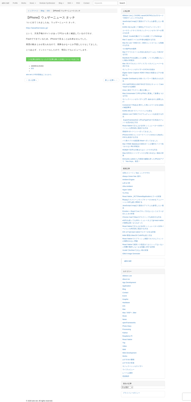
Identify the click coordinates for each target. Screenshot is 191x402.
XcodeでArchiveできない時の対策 (135, 250)
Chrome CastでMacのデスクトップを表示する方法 (141, 217)
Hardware (126, 303)
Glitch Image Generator (131, 254)
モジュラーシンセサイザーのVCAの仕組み (138, 69)
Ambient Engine (128, 180)
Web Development (129, 353)
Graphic (125, 299)
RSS (78, 3)
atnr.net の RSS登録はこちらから (39, 74)
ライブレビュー (128, 369)
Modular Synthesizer (47, 3)
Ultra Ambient (127, 186)
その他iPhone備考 (129, 49)
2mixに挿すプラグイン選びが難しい (136, 90)
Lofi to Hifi (126, 183)
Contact (86, 3)
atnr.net (5, 3)
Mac (124, 309)
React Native (127, 339)
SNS (70, 3)
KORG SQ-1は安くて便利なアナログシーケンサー (141, 27)
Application (126, 286)
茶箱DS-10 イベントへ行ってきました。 (137, 131)
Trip (123, 343)
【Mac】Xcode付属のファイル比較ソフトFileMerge (142, 36)
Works (23, 3)
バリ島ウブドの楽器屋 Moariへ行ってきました (140, 141)
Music (33, 3)
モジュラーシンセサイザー (132, 366)
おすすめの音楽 (128, 363)
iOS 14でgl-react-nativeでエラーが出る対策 (139, 232)
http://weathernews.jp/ (37, 28)
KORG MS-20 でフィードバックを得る (137, 111)
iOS (48, 11)
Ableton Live (127, 276)
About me (126, 279)
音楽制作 (125, 376)
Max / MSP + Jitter (129, 313)
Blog (61, 3)
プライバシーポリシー (131, 393)
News (124, 319)
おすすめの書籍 (128, 359)
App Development (129, 282)
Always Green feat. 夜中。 (132, 176)
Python (125, 333)
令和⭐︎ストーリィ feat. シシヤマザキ (136, 173)
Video (124, 346)
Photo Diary (126, 326)
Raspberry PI (127, 336)
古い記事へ (31, 80)
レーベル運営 (127, 373)
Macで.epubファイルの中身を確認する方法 (138, 40)
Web (124, 349)
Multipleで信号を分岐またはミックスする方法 (139, 150)
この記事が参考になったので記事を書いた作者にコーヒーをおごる (53, 59)
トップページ (33, 11)
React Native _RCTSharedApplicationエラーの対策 (141, 196)
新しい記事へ (111, 80)
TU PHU (125, 193)
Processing (126, 329)
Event (124, 296)
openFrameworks (129, 323)
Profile (15, 3)
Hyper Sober (127, 190)
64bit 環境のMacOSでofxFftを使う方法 (137, 235)
